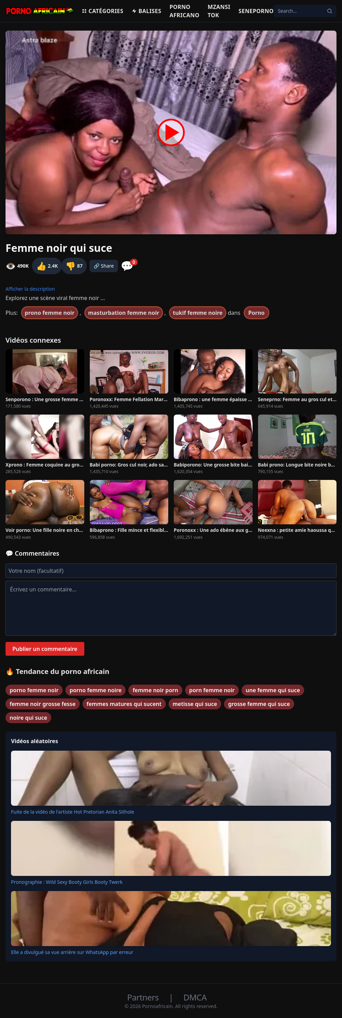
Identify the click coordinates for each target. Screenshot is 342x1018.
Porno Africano (185, 11)
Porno (256, 313)
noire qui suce (28, 717)
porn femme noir (212, 690)
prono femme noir (50, 313)
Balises (146, 11)
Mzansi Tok (218, 11)
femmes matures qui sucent (124, 704)
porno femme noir (34, 690)
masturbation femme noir (123, 313)
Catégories (102, 11)
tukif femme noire (198, 313)
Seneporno (256, 11)
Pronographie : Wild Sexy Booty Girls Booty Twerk (66, 882)
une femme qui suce (273, 690)
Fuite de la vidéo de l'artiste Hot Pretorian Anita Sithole (72, 811)
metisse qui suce (195, 704)
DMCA (194, 997)
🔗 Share (104, 265)
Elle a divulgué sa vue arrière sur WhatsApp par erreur (72, 952)
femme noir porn (155, 690)
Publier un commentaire (44, 649)
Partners (144, 997)
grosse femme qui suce (259, 704)
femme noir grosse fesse (43, 704)
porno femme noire (95, 690)
